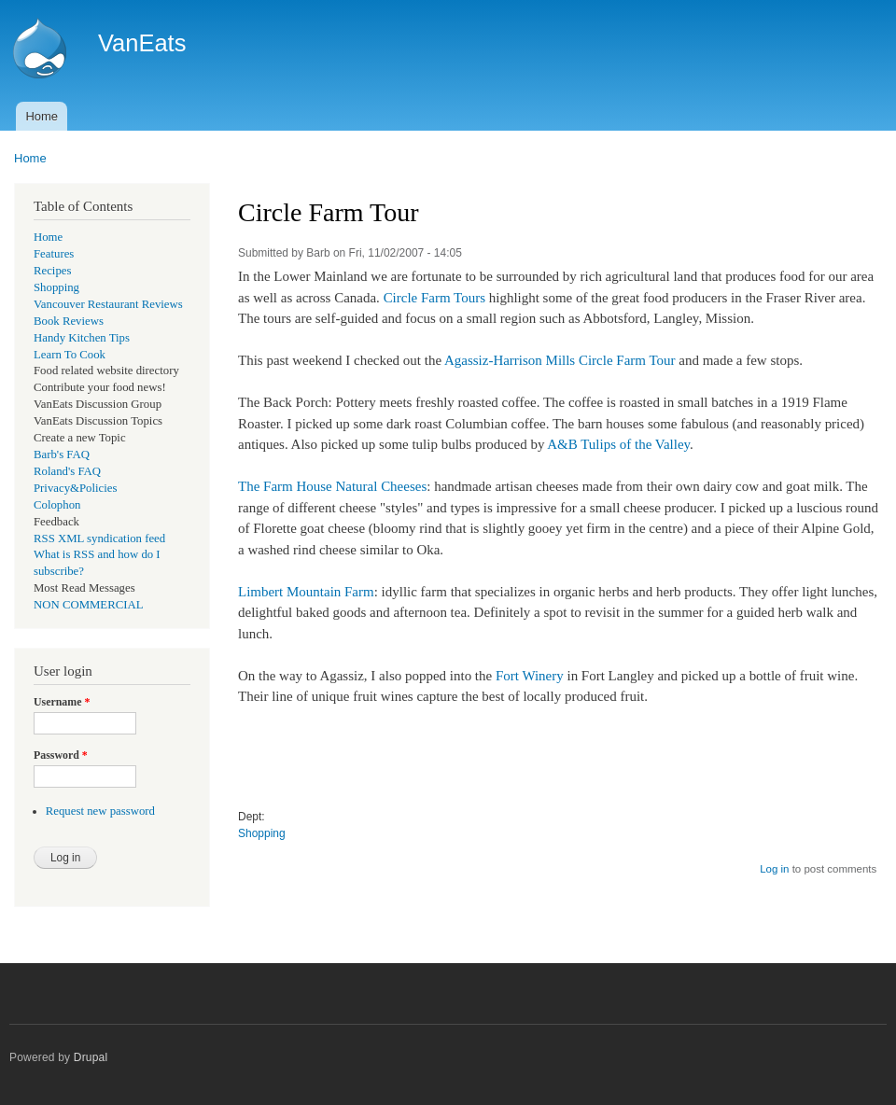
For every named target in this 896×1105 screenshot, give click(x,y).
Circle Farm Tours (434, 297)
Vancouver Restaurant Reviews (108, 304)
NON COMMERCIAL (89, 604)
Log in (774, 868)
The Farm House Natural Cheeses (332, 486)
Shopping (56, 287)
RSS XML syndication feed (99, 538)
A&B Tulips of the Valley (618, 444)
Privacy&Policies (75, 488)
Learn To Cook (69, 354)
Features (54, 253)
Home (41, 116)
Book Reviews (69, 321)
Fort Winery (530, 675)
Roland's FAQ (67, 471)
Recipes (52, 270)
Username (62, 701)
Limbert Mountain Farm (306, 591)
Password (61, 755)
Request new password (100, 811)
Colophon (57, 504)
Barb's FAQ (62, 454)
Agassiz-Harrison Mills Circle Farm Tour (560, 360)
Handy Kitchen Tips (82, 337)
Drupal (91, 1057)
